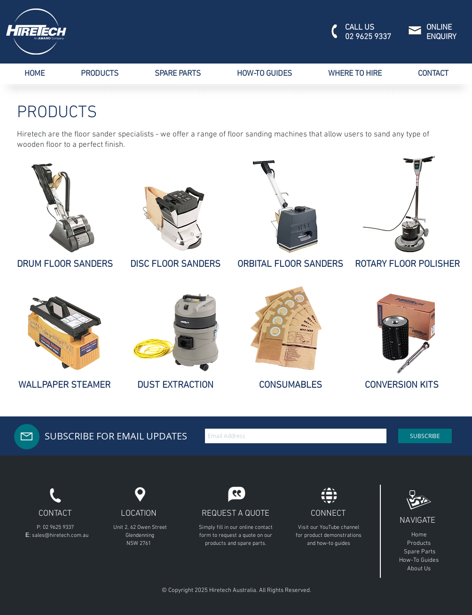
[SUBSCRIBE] (425, 436)
